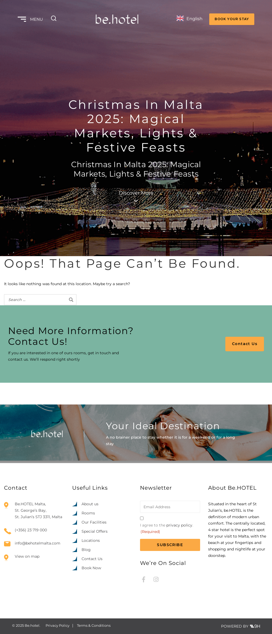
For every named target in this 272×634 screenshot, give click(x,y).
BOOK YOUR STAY (232, 19)
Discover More (136, 196)
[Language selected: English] (190, 19)
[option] (237, 629)
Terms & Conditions (94, 625)
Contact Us (244, 343)
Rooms (88, 513)
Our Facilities (94, 522)
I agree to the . (166, 529)
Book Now (91, 567)
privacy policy (179, 525)
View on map (27, 556)
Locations (91, 540)
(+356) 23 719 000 (31, 530)
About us (90, 504)
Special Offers (95, 531)
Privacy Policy (57, 625)
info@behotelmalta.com (37, 543)
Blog (86, 549)
